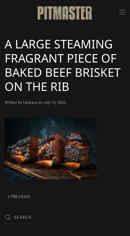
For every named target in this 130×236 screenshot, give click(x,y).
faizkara (30, 102)
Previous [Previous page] (19, 196)
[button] (122, 12)
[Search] (65, 217)
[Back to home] (65, 12)
